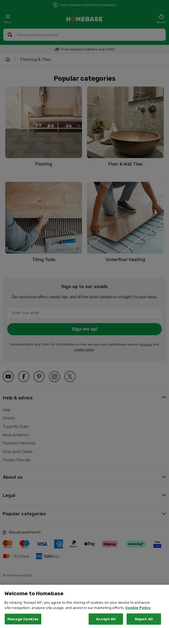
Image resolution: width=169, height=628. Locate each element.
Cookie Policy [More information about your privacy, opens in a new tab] (138, 620)
